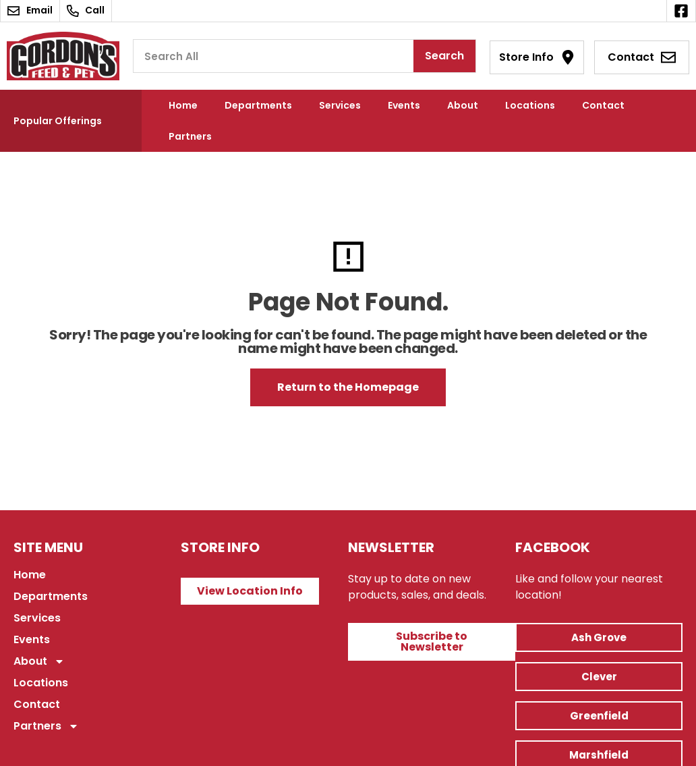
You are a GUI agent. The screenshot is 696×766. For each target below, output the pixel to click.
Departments (258, 105)
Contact (603, 105)
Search (444, 55)
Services (340, 105)
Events (404, 105)
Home (183, 105)
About (462, 105)
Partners (190, 136)
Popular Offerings (57, 121)
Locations (530, 105)
